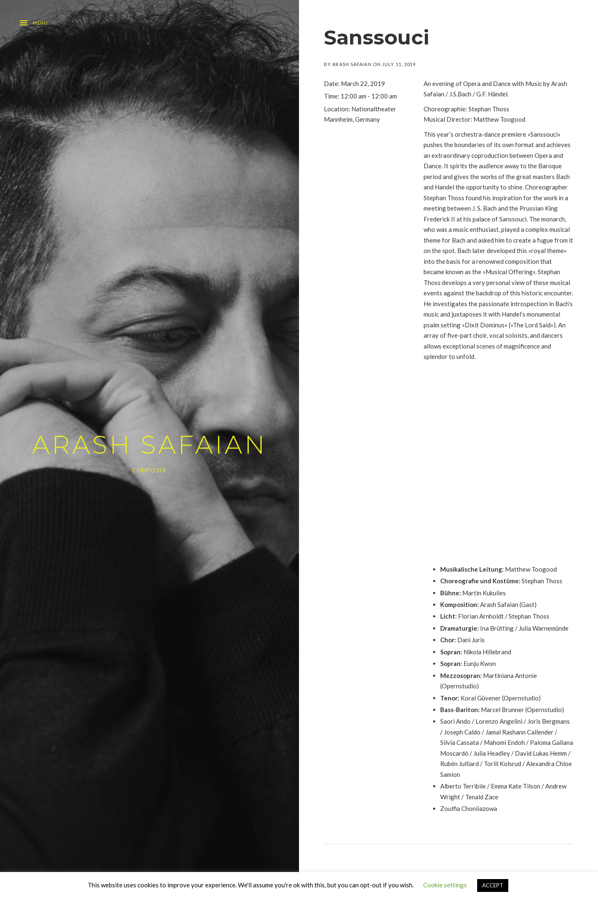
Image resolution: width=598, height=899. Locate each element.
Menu (40, 22)
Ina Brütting (497, 628)
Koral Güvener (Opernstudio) (501, 698)
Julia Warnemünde (544, 628)
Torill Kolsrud (502, 763)
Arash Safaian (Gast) (508, 604)
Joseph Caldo (462, 732)
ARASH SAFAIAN (149, 445)
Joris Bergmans (548, 721)
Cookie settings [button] (445, 885)
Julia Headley (491, 753)
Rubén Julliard (459, 763)
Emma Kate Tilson (515, 786)
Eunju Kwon (479, 663)
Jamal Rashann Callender (519, 732)
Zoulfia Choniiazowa (468, 808)
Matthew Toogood (531, 569)
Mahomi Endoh (504, 742)
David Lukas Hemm (541, 753)
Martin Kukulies (484, 593)
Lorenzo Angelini (498, 721)
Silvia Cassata (459, 742)
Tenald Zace (481, 797)
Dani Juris (471, 640)
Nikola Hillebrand (487, 652)
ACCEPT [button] (492, 885)
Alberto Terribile (463, 786)
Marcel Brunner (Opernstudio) (522, 709)
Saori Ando (455, 721)
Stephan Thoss (488, 109)
